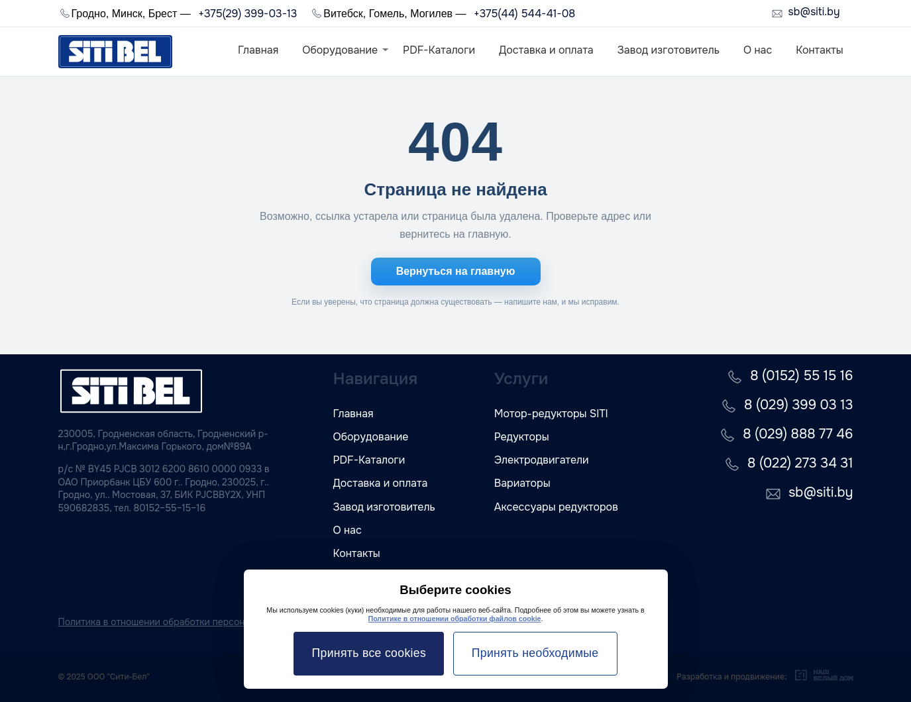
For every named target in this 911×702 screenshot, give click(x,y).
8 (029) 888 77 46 (798, 434)
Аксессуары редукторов (556, 507)
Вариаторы (522, 483)
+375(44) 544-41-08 (524, 14)
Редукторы (521, 437)
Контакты (819, 50)
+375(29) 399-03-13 (247, 14)
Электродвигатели (541, 460)
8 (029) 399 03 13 (798, 405)
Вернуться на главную (455, 271)
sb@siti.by (814, 13)
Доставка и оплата (546, 50)
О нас (757, 50)
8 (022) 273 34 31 (800, 463)
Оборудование (340, 50)
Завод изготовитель (668, 50)
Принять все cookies (369, 653)
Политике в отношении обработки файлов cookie (454, 619)
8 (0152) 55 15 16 (801, 376)
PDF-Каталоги (439, 50)
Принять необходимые (535, 653)
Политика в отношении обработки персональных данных (184, 622)
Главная (258, 50)
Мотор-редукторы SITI (551, 414)
